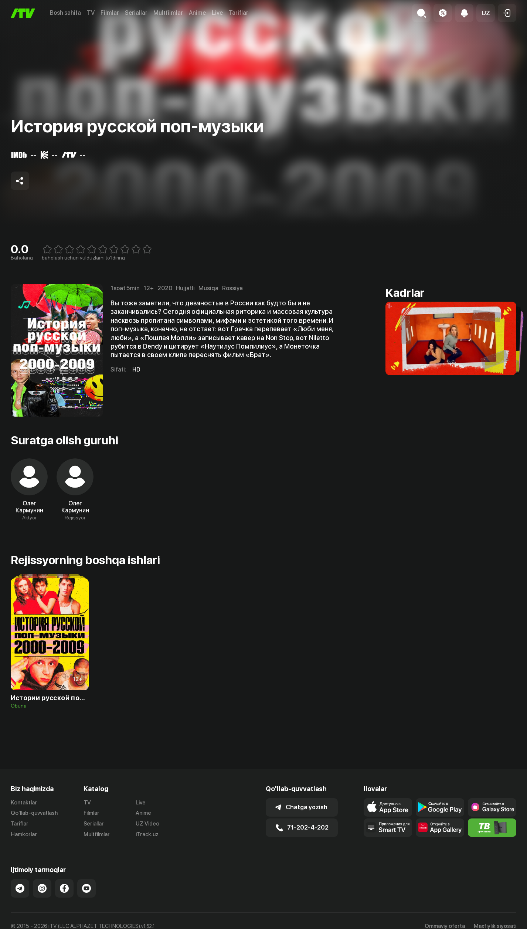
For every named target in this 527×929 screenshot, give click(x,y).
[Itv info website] (492, 827)
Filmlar (110, 12)
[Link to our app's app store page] (388, 807)
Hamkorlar (24, 834)
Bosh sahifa (65, 12)
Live (217, 12)
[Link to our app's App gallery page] (440, 827)
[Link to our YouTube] (86, 888)
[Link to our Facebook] (64, 888)
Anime (197, 12)
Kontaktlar (24, 802)
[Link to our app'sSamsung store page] (492, 807)
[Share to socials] (20, 181)
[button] (485, 13)
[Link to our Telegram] (20, 888)
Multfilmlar (168, 12)
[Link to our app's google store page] (440, 807)
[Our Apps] (388, 827)
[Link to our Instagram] (42, 888)
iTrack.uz (147, 834)
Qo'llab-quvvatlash (34, 813)
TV (91, 12)
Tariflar (238, 12)
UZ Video (147, 823)
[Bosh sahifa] (23, 13)
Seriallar (136, 12)
